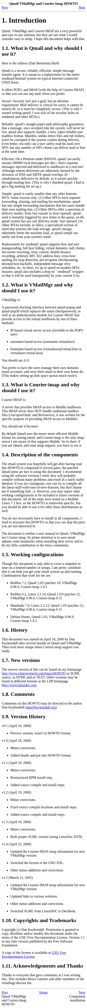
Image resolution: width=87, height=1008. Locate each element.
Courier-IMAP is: (14, 400)
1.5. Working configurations (32, 554)
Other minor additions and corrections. (37, 870)
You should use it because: (20, 426)
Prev (5, 7)
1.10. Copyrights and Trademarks (39, 920)
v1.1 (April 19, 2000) (16, 763)
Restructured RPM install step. (31, 777)
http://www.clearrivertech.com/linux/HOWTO (34, 673)
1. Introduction (24, 20)
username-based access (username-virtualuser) (42, 341)
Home (43, 992)
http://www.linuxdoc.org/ (19, 685)
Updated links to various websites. (34, 896)
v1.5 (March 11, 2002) (17, 877)
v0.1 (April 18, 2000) (16, 726)
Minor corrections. (23, 748)
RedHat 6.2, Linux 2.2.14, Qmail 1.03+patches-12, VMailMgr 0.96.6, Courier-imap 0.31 (45, 596)
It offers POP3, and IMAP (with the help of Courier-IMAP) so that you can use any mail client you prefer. (43, 91)
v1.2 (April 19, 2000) (16, 792)
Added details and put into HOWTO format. (40, 755)
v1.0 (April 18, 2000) (16, 740)
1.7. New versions (21, 660)
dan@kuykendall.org (41, 707)
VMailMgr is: (11, 300)
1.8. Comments (18, 694)
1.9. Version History (24, 716)
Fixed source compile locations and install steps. (43, 807)
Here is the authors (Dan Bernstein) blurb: (31, 63)
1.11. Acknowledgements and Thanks (42, 966)
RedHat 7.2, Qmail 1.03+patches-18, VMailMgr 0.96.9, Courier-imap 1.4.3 (43, 585)
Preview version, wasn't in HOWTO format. (40, 733)
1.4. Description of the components (40, 454)
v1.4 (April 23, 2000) (16, 844)
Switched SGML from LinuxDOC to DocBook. (43, 911)
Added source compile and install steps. (37, 785)
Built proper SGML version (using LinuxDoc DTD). (46, 837)
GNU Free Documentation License (34, 954)
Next (82, 7)
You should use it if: (16, 360)
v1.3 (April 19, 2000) (16, 822)
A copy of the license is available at (27, 952)
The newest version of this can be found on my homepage (42, 669)
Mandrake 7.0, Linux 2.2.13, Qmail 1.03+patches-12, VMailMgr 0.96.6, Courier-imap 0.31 (47, 607)
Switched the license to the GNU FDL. (37, 863)
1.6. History (14, 630)
